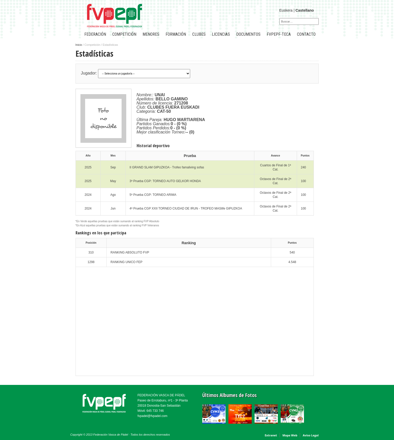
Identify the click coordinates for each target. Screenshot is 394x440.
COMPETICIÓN (124, 34)
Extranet (271, 435)
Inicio (79, 44)
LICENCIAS (221, 34)
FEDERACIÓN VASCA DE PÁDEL (161, 395)
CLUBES (199, 34)
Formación (176, 34)
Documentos (248, 34)
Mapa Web (290, 435)
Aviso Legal (310, 435)
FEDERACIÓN (95, 34)
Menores (151, 34)
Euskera (286, 10)
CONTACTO (306, 34)
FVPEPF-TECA (279, 34)
